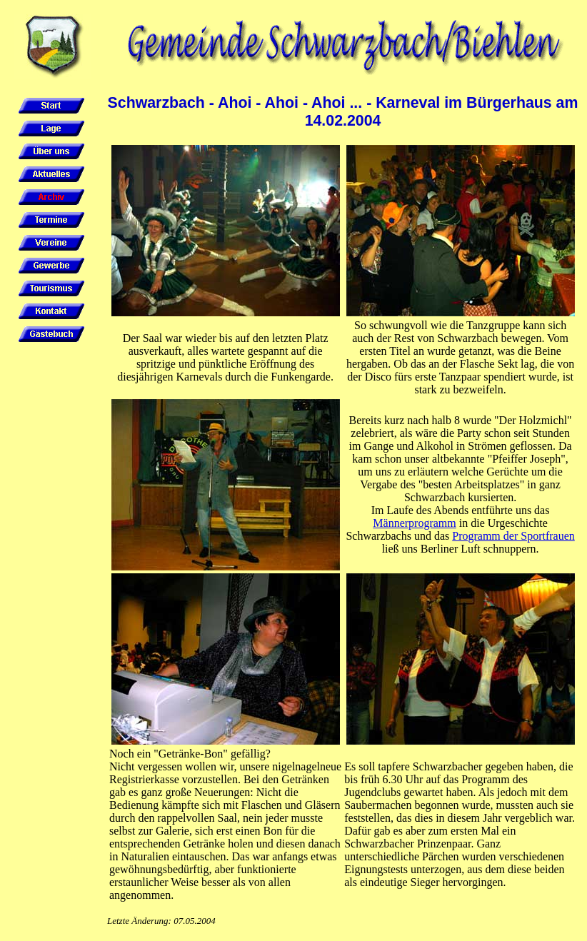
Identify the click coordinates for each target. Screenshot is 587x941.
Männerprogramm (414, 523)
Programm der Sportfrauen (513, 536)
